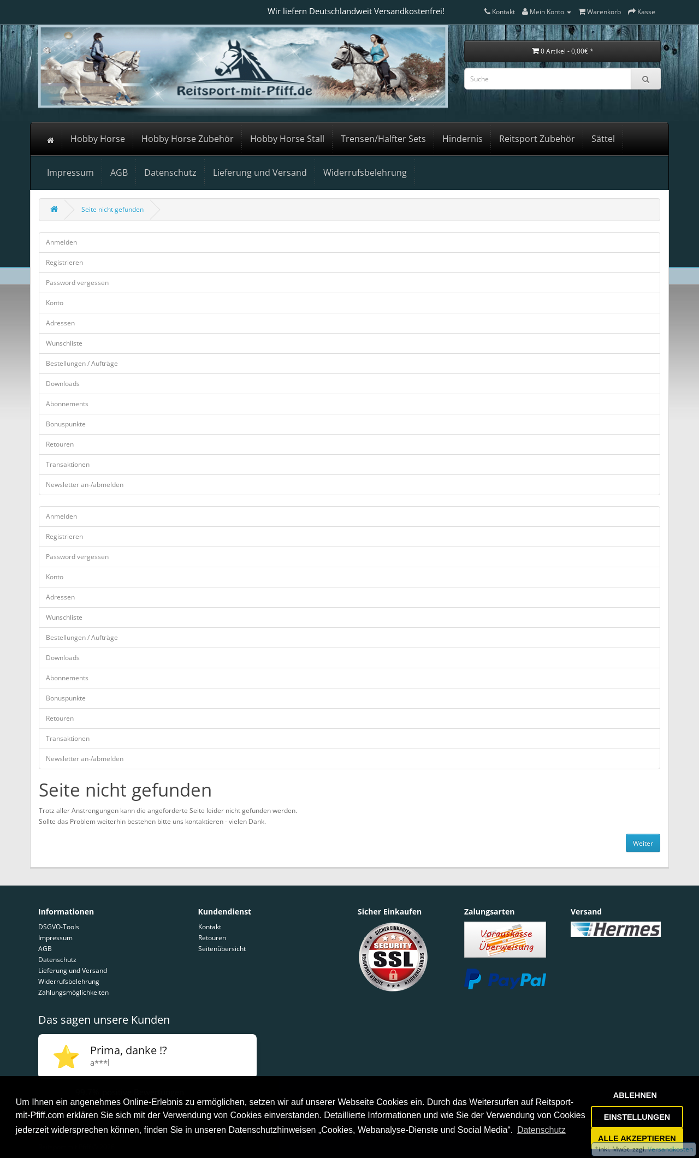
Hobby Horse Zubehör (187, 139)
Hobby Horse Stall (287, 139)
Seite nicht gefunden (112, 209)
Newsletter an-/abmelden (84, 484)
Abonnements (67, 403)
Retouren (60, 444)
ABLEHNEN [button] (635, 1095)
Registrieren (64, 262)
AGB (119, 173)
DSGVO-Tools (58, 926)
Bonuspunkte (66, 424)
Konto (54, 302)
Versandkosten (669, 1149)
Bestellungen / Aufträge (82, 363)
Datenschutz (170, 173)
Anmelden (61, 242)
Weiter (643, 843)
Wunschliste (64, 343)
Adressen (60, 323)
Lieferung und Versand (260, 173)
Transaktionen (68, 464)
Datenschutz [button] (541, 1130)
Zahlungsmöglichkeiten (73, 992)
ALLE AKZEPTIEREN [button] (637, 1138)
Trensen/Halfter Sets (383, 139)
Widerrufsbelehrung (365, 173)
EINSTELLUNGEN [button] (637, 1117)
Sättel (603, 139)
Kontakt (209, 926)
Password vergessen (77, 282)
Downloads (63, 383)
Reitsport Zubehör (537, 139)
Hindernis (462, 139)
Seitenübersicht (222, 948)
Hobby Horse (97, 139)
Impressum (70, 173)
